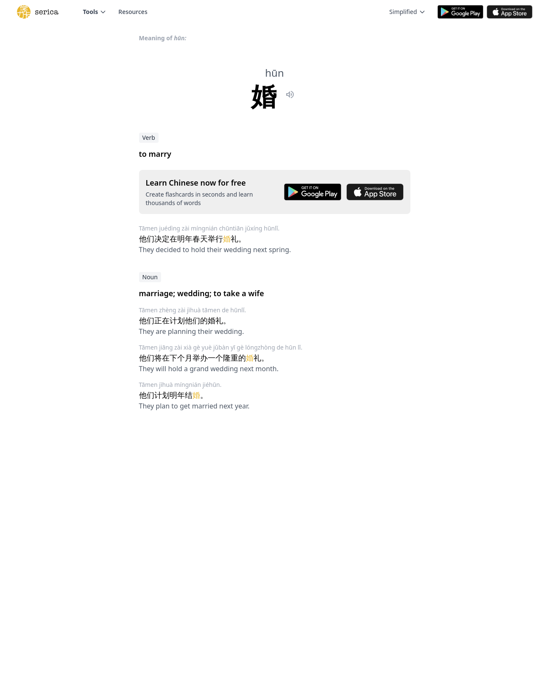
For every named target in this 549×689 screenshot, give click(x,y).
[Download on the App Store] (375, 191)
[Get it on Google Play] (312, 191)
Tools (95, 12)
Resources (132, 12)
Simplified (407, 12)
